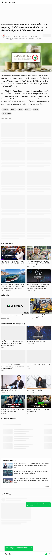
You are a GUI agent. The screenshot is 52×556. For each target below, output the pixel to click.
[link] (6, 554)
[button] (2, 554)
